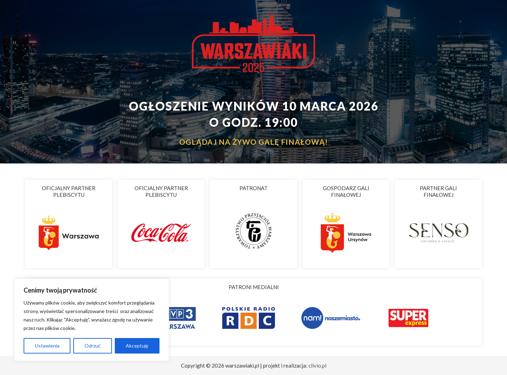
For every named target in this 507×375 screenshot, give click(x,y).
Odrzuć (92, 346)
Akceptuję (137, 346)
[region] (91, 320)
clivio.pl (317, 365)
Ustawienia (47, 346)
